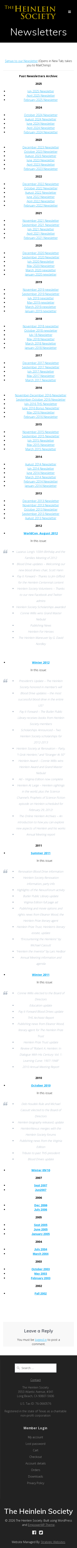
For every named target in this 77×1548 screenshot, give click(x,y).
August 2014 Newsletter (40, 464)
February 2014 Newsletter (41, 481)
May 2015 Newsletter (41, 445)
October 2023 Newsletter (40, 152)
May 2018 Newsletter (41, 339)
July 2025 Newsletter (41, 91)
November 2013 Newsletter (41, 505)
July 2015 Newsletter (41, 440)
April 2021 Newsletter (41, 233)
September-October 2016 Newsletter (41, 399)
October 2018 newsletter (40, 330)
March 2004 (40, 1253)
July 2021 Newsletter (41, 229)
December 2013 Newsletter (41, 501)
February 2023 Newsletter (41, 169)
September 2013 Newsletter (40, 514)
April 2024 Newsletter (41, 128)
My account (35, 1437)
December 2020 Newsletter (41, 253)
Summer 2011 (41, 853)
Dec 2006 (40, 1205)
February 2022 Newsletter (41, 205)
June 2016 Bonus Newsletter (40, 408)
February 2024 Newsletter (41, 132)
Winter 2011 (40, 975)
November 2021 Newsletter (41, 221)
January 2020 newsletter (40, 274)
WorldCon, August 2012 (41, 533)
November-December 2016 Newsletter (40, 395)
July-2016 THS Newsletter (40, 404)
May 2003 (40, 1273)
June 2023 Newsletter (41, 160)
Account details (35, 1463)
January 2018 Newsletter (41, 348)
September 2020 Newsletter (40, 257)
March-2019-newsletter (40, 307)
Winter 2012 (40, 662)
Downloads (35, 1476)
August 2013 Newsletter (40, 518)
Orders (35, 1470)
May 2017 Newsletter (41, 376)
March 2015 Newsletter (40, 449)
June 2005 (41, 1229)
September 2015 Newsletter (40, 436)
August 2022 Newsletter (40, 192)
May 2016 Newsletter (41, 412)
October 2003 (41, 1269)
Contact (35, 1380)
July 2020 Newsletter (41, 261)
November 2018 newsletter (41, 326)
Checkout (35, 1457)
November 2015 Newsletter (41, 432)
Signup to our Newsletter (21, 61)
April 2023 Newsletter (41, 164)
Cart (35, 1450)
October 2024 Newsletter (40, 115)
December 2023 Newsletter (41, 147)
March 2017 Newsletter (40, 380)
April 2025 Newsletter (41, 95)
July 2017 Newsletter (41, 371)
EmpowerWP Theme (41, 1525)
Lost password (35, 1444)
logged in (41, 1340)
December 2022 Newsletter (41, 184)
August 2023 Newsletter (40, 156)
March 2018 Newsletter (40, 343)
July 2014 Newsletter (41, 468)
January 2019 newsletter (40, 311)
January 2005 (41, 1234)
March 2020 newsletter (41, 270)
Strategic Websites (53, 1542)
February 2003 (41, 1278)
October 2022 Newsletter (40, 188)
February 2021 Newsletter (41, 238)
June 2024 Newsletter (41, 124)
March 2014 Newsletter (40, 477)
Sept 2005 (40, 1225)
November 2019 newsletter (41, 290)
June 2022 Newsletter (41, 197)
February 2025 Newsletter (41, 100)
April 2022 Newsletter (41, 201)
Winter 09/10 (40, 1170)
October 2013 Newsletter (40, 509)
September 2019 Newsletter (40, 294)
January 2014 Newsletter (41, 486)
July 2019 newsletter (41, 298)
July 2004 (40, 1249)
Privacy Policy (35, 1483)
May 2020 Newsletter (41, 266)
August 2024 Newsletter (40, 119)
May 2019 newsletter (40, 302)
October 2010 (41, 1085)
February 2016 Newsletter (41, 417)
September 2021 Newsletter (40, 225)
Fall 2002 (40, 1293)
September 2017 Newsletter (40, 367)
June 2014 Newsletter (41, 473)
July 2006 (40, 1209)
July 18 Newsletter (40, 335)
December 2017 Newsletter (41, 363)
